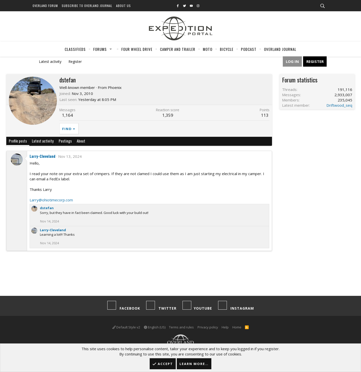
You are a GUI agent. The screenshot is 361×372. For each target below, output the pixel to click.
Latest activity (50, 61)
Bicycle (226, 49)
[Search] (322, 6)
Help (225, 327)
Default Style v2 (126, 327)
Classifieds (75, 49)
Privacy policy (208, 327)
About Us (123, 6)
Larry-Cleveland (42, 156)
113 (264, 115)
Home (236, 327)
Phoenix (115, 87)
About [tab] (81, 141)
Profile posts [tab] (18, 141)
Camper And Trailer (177, 49)
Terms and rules (181, 327)
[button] (110, 49)
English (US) (154, 327)
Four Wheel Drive (136, 49)
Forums (100, 49)
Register (75, 61)
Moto (207, 49)
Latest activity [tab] (43, 141)
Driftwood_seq (339, 105)
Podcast (248, 49)
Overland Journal (280, 49)
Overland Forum (45, 6)
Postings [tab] (65, 141)
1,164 (67, 115)
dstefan (47, 208)
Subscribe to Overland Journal (87, 6)
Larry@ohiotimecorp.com (51, 199)
